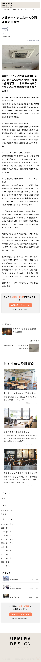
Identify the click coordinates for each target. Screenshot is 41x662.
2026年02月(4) (7, 531)
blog (33, 9)
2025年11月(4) (7, 543)
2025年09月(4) (7, 550)
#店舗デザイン (7, 36)
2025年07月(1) (7, 558)
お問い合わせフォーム (20, 305)
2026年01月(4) (7, 535)
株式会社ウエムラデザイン (11, 9)
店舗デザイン (6, 510)
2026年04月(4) (7, 524)
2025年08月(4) (7, 554)
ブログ (25, 9)
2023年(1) (5, 565)
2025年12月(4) (7, 539)
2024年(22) (6, 562)
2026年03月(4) (7, 528)
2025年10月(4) (7, 547)
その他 (4, 514)
